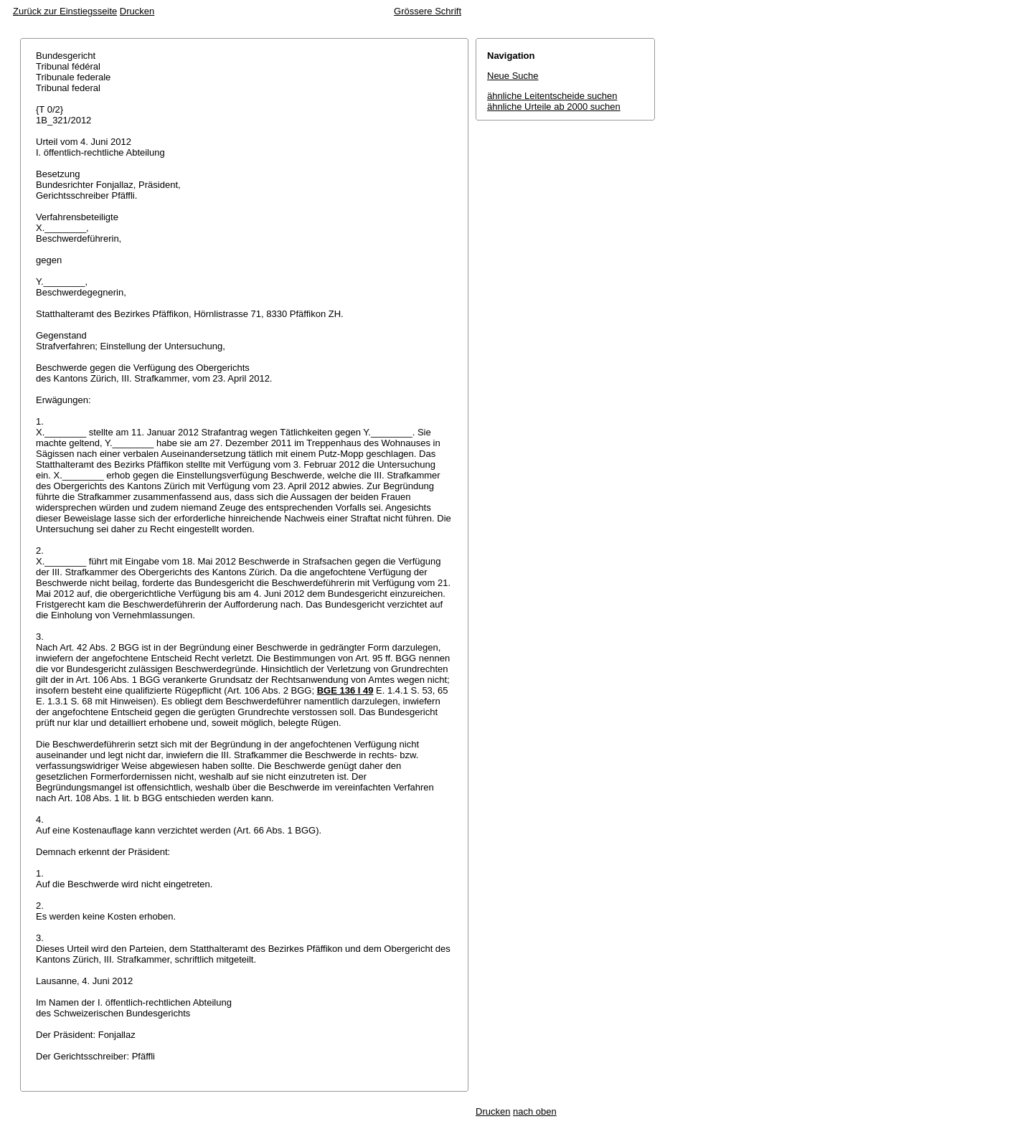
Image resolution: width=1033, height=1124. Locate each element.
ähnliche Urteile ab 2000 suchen (554, 106)
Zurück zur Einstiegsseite (65, 11)
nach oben (535, 1111)
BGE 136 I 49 (345, 690)
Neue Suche (513, 75)
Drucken (137, 11)
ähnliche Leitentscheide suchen (552, 95)
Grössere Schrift (427, 11)
